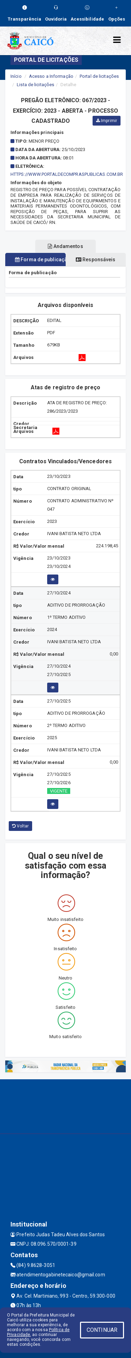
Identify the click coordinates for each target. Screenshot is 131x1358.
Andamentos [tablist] (65, 246)
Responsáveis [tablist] (95, 259)
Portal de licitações (99, 76)
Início (16, 76)
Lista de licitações (35, 84)
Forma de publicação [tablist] (40, 259)
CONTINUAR (102, 1330)
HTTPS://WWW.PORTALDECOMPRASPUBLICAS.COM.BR (66, 174)
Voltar (20, 826)
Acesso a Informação (51, 76)
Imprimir (106, 120)
